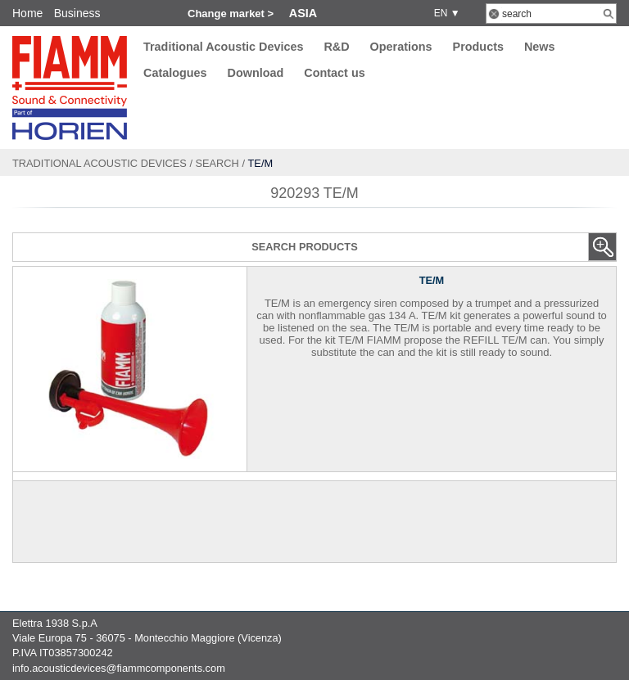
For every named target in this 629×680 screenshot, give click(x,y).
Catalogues (175, 73)
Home (27, 13)
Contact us (334, 73)
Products (478, 46)
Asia (303, 13)
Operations (401, 46)
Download (256, 73)
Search (217, 163)
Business (77, 13)
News (539, 46)
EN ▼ (444, 13)
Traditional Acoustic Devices (223, 46)
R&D (336, 46)
